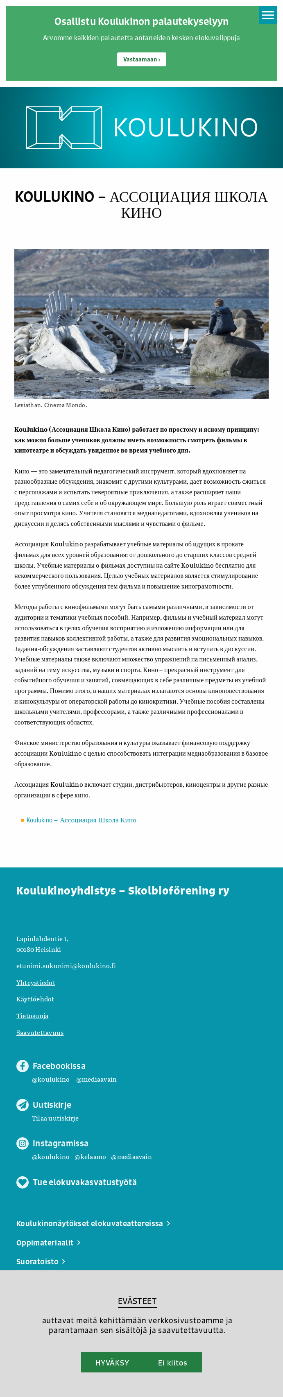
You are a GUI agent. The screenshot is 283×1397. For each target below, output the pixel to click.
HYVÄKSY (112, 1363)
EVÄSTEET (137, 1301)
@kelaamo (90, 1156)
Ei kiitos (173, 1363)
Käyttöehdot (35, 998)
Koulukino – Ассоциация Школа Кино (81, 820)
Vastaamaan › (141, 59)
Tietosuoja (32, 1015)
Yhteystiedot (35, 982)
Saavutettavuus (39, 1032)
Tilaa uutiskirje (55, 1118)
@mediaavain (96, 1079)
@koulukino (51, 1079)
